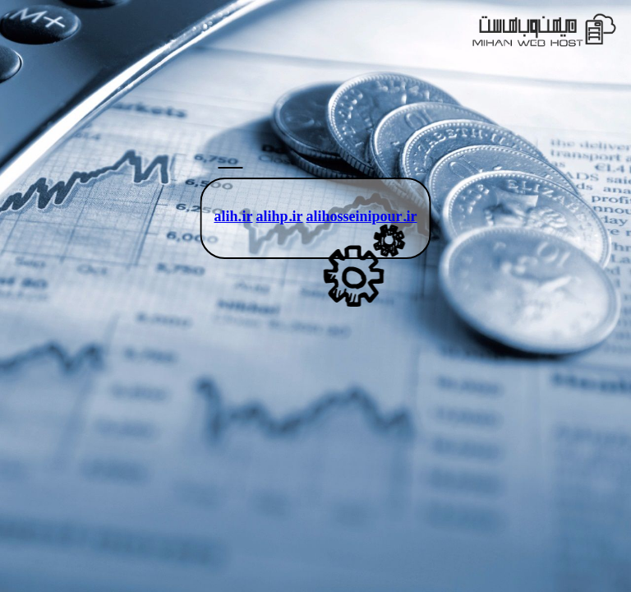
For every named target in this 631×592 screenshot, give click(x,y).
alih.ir (233, 218)
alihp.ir (279, 218)
